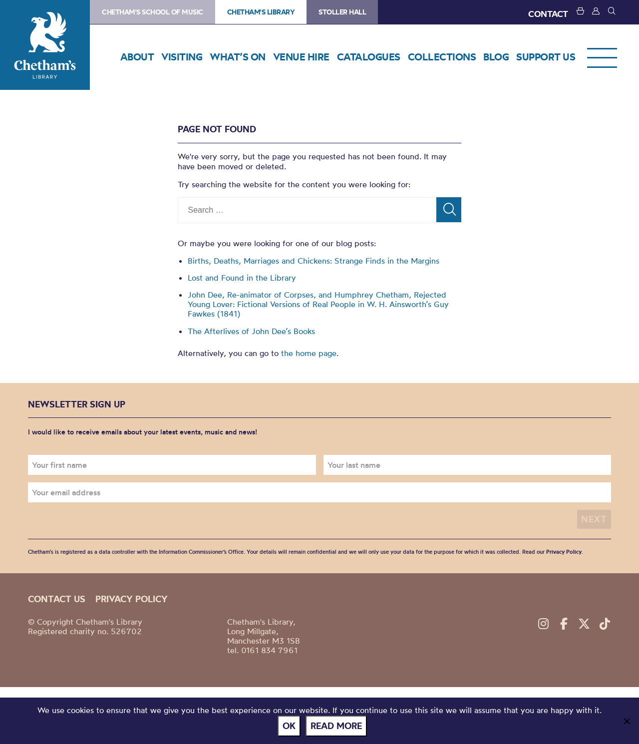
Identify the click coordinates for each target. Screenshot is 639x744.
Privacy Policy (564, 551)
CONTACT (548, 13)
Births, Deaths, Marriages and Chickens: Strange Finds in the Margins (313, 261)
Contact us (56, 599)
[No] (627, 721)
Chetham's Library (45, 45)
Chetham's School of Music (152, 12)
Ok (289, 726)
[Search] (448, 209)
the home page (308, 353)
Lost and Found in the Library (242, 278)
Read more (336, 726)
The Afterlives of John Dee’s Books (251, 331)
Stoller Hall (342, 12)
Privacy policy (131, 599)
